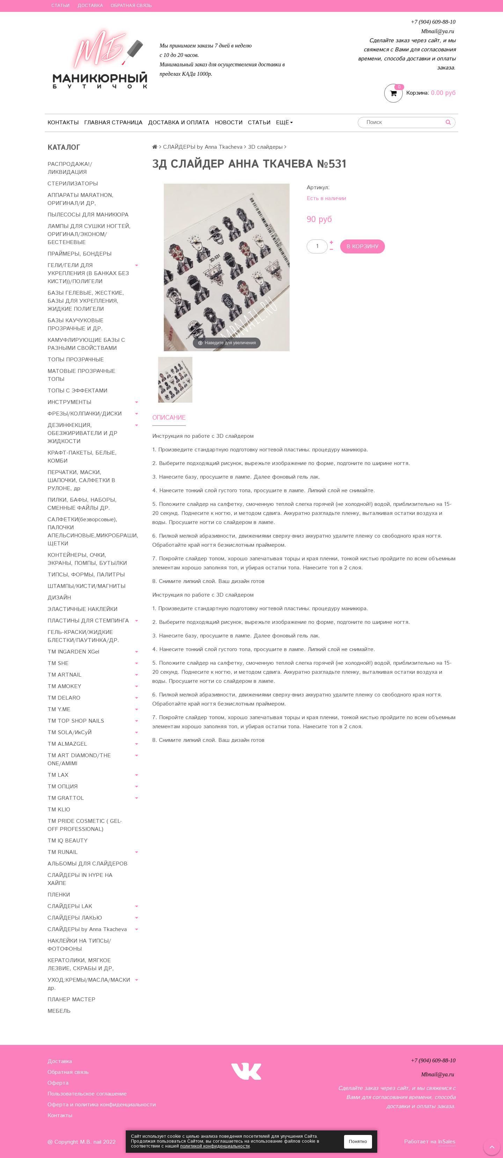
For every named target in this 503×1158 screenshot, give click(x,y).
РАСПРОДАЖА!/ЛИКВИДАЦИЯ (70, 168)
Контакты (63, 123)
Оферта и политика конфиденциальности (102, 1105)
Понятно (358, 1141)
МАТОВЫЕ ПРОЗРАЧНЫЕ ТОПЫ (81, 375)
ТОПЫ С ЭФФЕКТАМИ (77, 391)
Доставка (90, 5)
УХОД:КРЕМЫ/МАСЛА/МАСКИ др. (89, 984)
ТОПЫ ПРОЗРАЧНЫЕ (76, 360)
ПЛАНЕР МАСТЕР (71, 1000)
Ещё (284, 123)
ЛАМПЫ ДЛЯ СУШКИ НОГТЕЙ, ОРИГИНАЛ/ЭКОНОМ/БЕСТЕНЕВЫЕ (89, 234)
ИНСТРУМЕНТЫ (69, 402)
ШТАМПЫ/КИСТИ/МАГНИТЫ (86, 586)
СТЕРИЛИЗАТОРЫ (73, 184)
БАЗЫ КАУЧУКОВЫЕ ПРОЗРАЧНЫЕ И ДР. (75, 325)
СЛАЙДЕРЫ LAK (70, 906)
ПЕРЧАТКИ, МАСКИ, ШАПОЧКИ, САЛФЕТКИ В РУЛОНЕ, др (81, 481)
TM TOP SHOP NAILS (76, 721)
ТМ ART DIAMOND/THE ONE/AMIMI (79, 760)
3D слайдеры (265, 147)
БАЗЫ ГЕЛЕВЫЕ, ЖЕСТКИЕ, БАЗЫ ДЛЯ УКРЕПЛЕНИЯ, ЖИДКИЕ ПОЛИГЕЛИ (86, 301)
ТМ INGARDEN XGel (73, 652)
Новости (228, 123)
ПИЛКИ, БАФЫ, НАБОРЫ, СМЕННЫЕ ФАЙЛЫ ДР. (82, 504)
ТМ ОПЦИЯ (63, 787)
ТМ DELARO (64, 698)
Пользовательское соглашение (87, 1094)
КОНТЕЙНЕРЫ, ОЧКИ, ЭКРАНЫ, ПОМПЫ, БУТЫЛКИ (87, 559)
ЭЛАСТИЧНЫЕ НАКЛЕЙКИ (82, 609)
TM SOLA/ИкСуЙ (70, 733)
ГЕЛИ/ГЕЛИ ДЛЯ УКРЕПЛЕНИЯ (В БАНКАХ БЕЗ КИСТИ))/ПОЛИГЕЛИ (88, 273)
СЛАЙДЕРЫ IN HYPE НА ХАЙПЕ (80, 879)
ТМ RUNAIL (63, 852)
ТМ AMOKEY (64, 687)
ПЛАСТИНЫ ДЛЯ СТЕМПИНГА (88, 621)
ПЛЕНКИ (59, 895)
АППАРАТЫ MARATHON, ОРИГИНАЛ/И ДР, (81, 199)
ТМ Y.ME (59, 710)
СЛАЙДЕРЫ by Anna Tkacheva (87, 929)
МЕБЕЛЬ (59, 1011)
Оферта (58, 1083)
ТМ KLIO (59, 810)
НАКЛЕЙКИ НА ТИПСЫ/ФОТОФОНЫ (79, 945)
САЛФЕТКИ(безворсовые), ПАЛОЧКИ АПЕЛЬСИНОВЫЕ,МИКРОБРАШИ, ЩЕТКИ (93, 532)
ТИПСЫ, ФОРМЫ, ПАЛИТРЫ (86, 575)
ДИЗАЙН (59, 598)
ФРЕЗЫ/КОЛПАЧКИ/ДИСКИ (85, 414)
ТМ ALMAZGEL (67, 744)
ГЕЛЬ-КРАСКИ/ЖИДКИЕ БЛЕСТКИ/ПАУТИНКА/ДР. (83, 636)
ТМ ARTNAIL (64, 675)
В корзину (363, 247)
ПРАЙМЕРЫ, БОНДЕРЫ (79, 254)
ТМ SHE (58, 663)
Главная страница (113, 123)
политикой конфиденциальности (215, 1146)
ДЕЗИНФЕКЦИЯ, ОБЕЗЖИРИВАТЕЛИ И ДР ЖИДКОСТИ (82, 433)
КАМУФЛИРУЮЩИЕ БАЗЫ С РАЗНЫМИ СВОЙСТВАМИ (86, 344)
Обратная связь (131, 5)
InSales (446, 1142)
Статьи (60, 5)
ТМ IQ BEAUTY (67, 841)
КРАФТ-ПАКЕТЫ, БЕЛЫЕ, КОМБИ (82, 457)
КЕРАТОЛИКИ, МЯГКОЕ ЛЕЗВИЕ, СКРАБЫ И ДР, (81, 965)
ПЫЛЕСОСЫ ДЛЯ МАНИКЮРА (88, 215)
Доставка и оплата (178, 123)
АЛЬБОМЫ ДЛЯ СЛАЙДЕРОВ (87, 864)
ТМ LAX (58, 775)
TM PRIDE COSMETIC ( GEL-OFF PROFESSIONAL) (85, 825)
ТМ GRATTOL (66, 798)
